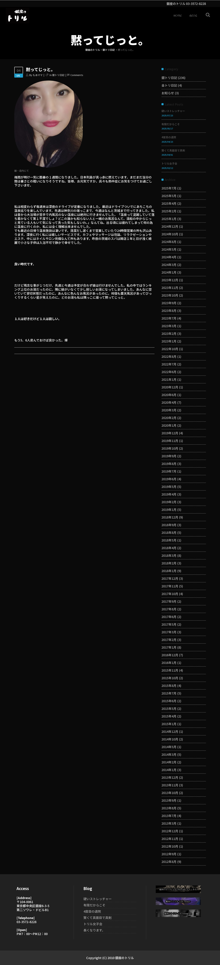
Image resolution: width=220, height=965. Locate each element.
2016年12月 (169, 655)
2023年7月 (168, 318)
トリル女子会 (169, 163)
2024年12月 (169, 226)
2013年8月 (168, 808)
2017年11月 (169, 586)
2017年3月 (168, 632)
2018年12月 (169, 517)
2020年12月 (169, 387)
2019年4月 (168, 494)
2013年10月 (169, 792)
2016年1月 (168, 662)
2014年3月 (168, 754)
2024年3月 (168, 264)
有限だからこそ (170, 124)
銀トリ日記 (109, 49)
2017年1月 (168, 647)
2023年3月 (168, 326)
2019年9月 (168, 456)
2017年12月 (169, 578)
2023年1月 (168, 341)
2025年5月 (168, 195)
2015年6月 (168, 701)
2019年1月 (168, 509)
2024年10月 (169, 234)
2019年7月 (168, 471)
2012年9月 (168, 854)
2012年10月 (169, 846)
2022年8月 (168, 356)
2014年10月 (169, 739)
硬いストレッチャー (173, 111)
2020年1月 (168, 425)
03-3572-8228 (196, 3)
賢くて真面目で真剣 (173, 150)
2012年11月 (169, 838)
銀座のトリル (92, 49)
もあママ (38, 75)
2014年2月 (168, 762)
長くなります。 (94, 930)
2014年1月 (168, 769)
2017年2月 (168, 639)
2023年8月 (168, 310)
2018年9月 (168, 525)
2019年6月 (168, 479)
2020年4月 (168, 402)
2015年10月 (169, 678)
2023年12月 (169, 280)
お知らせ (167, 93)
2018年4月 (168, 547)
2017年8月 (168, 609)
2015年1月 (168, 723)
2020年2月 (168, 417)
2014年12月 (169, 731)
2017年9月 (168, 601)
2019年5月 (168, 486)
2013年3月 (168, 823)
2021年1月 (168, 379)
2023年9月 (168, 303)
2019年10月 (169, 448)
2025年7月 (168, 188)
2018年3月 (168, 555)
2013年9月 (168, 800)
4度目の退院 (168, 137)
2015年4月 (168, 716)
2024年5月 (168, 249)
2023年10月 (169, 295)
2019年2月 (168, 502)
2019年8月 (168, 463)
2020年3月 (168, 410)
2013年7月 (168, 815)
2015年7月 (168, 693)
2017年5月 (168, 624)
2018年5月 (168, 540)
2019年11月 (169, 440)
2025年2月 (168, 211)
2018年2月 (168, 563)
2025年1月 (168, 218)
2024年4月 (168, 257)
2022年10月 (169, 348)
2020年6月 (168, 394)
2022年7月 (168, 364)
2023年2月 (168, 333)
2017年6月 (168, 616)
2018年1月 (168, 570)
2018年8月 (168, 532)
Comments (76, 75)
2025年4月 (168, 203)
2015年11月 (169, 670)
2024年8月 (168, 241)
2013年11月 (169, 785)
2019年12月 (169, 433)
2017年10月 (169, 593)
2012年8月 (168, 861)
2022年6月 (168, 371)
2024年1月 (168, 272)
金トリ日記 (169, 85)
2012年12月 (169, 831)
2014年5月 (168, 746)
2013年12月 (169, 777)
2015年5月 (168, 708)
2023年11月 (169, 287)
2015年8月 (168, 685)
